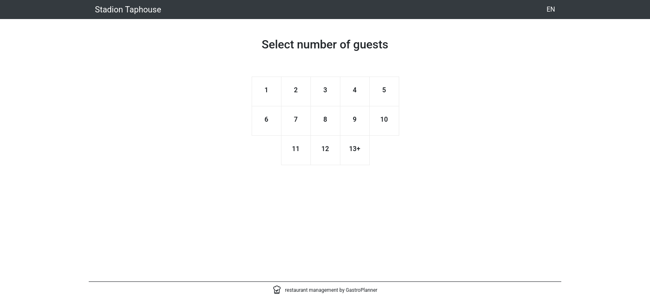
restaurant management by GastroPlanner (331, 290)
